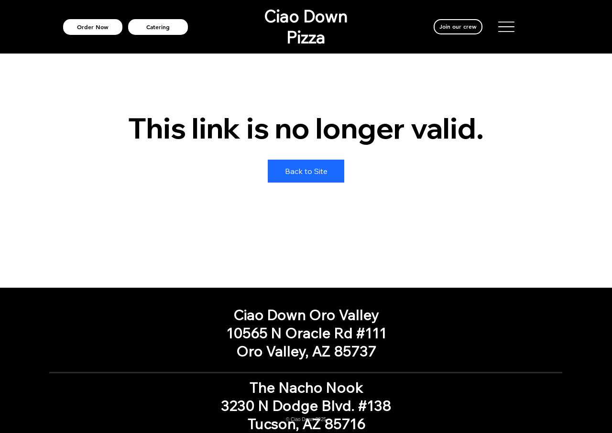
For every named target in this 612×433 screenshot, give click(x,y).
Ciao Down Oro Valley (306, 315)
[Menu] (506, 26)
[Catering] (158, 27)
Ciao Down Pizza (306, 27)
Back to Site (306, 171)
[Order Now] (92, 27)
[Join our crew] (458, 26)
